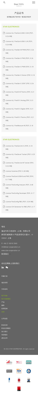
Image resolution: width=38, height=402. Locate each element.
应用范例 (4, 308)
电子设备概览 (6, 299)
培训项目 (4, 335)
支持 (2, 312)
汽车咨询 (4, 289)
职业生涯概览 (6, 328)
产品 (2, 302)
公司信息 (4, 318)
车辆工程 (4, 276)
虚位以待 (4, 338)
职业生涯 (4, 325)
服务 (2, 305)
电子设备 (4, 295)
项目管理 (4, 282)
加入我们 (4, 331)
